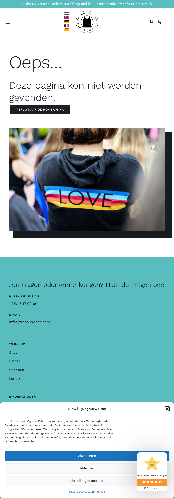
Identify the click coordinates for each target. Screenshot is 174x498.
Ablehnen (87, 468)
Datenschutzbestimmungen (87, 491)
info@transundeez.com (29, 322)
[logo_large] (87, 12)
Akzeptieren (87, 456)
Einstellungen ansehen (87, 481)
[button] (167, 409)
